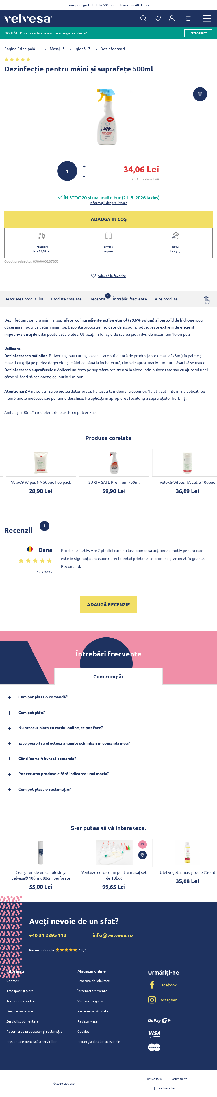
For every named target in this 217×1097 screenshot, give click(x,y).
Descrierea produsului (23, 298)
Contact (12, 980)
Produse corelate (66, 298)
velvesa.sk (154, 1078)
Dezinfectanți (112, 48)
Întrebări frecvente (130, 298)
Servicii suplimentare (22, 1021)
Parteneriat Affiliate (92, 1011)
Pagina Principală (19, 48)
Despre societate (19, 1011)
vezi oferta (198, 33)
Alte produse (166, 298)
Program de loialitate (93, 980)
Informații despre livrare (108, 202)
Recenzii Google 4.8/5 (58, 949)
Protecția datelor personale (98, 1041)
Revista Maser (88, 1021)
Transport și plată (19, 990)
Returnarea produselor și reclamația (34, 1031)
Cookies (83, 1031)
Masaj (55, 48)
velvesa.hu (167, 1088)
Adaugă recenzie (108, 604)
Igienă (80, 48)
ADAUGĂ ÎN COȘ (109, 219)
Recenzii (97, 297)
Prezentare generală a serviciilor (31, 1041)
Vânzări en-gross (90, 1001)
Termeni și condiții (20, 1001)
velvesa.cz (179, 1078)
